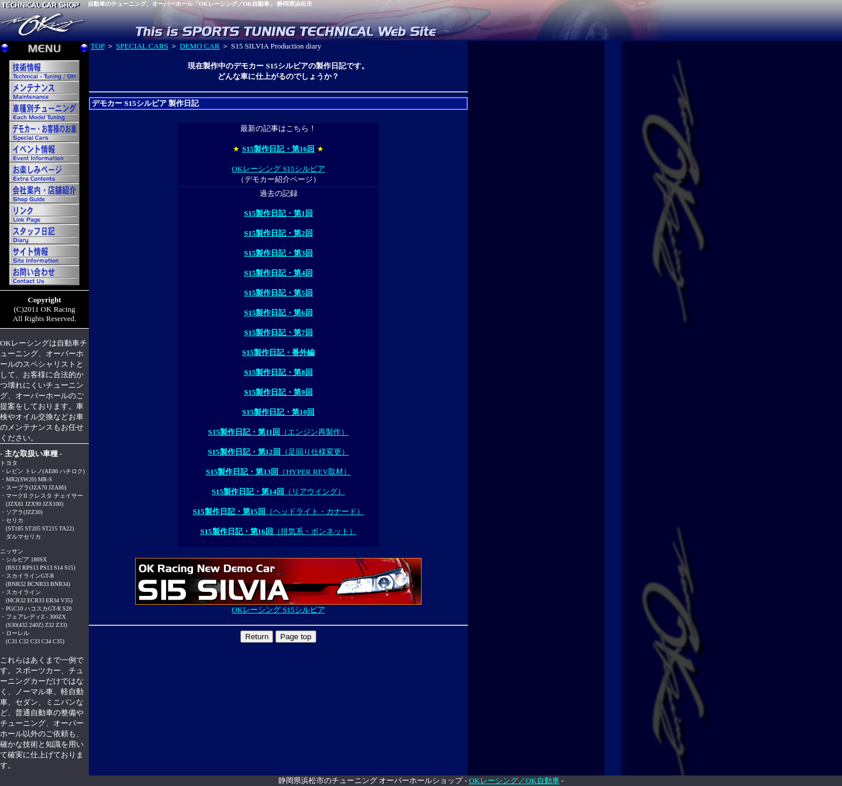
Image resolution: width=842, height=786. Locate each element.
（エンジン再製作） (278, 432)
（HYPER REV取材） (278, 471)
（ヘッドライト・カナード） (278, 511)
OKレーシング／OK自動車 (514, 780)
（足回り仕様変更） (278, 451)
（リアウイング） (278, 491)
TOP (98, 46)
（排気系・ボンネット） (278, 531)
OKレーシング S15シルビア (278, 168)
